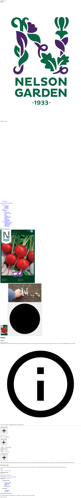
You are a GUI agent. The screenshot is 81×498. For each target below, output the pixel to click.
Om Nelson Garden (8, 482)
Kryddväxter (7, 207)
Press (5, 485)
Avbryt (2, 1)
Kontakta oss (7, 484)
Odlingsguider (7, 225)
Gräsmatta (6, 215)
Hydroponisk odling (8, 216)
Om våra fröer (7, 483)
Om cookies (7, 491)
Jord (5, 214)
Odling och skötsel (8, 224)
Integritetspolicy (7, 490)
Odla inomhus (7, 219)
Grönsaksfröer (7, 205)
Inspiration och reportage (9, 222)
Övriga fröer (7, 208)
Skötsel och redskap (8, 213)
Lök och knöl (7, 212)
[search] (0, 228)
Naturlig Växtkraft (8, 220)
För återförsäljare (7, 486)
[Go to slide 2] (25, 309)
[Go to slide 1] (4, 330)
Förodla (6, 218)
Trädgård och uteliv (8, 223)
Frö (5, 211)
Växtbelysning (7, 217)
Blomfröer (6, 206)
